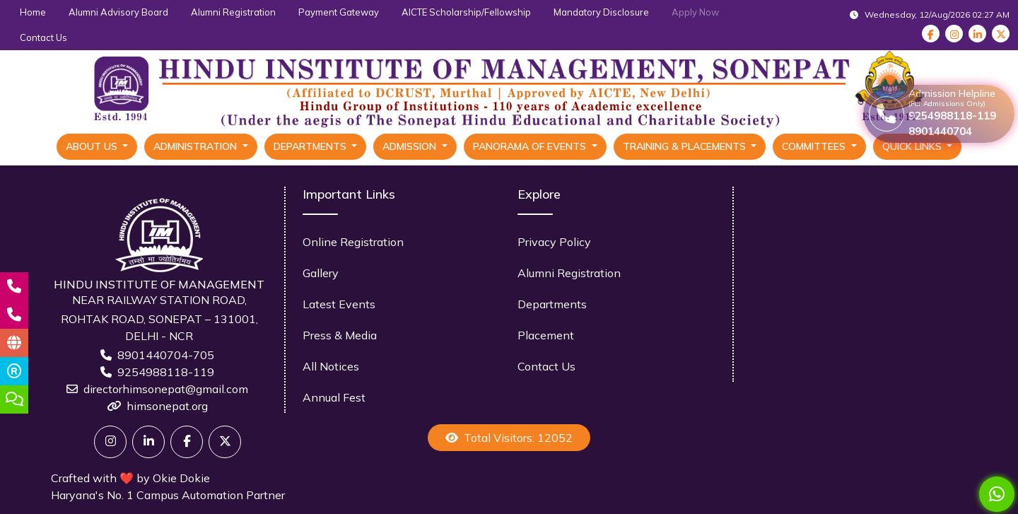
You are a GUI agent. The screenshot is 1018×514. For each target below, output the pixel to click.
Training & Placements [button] (686, 146)
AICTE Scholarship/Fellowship (466, 12)
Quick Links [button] (913, 146)
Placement (545, 335)
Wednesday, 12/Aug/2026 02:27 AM (930, 14)
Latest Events (339, 304)
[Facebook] (186, 442)
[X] (225, 442)
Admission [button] (410, 146)
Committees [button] (815, 146)
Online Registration (353, 242)
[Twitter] (110, 442)
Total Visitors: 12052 (509, 438)
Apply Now (695, 12)
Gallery (321, 273)
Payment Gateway (338, 12)
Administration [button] (196, 146)
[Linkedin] (148, 442)
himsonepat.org (167, 406)
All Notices (331, 366)
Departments (552, 304)
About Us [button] (93, 146)
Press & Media (340, 335)
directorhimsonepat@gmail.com (165, 389)
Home (33, 12)
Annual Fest (334, 397)
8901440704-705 (165, 355)
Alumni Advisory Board (118, 12)
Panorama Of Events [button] (531, 146)
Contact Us (43, 37)
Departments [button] (311, 146)
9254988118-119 (165, 372)
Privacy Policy (554, 242)
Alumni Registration (233, 12)
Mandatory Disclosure (601, 12)
